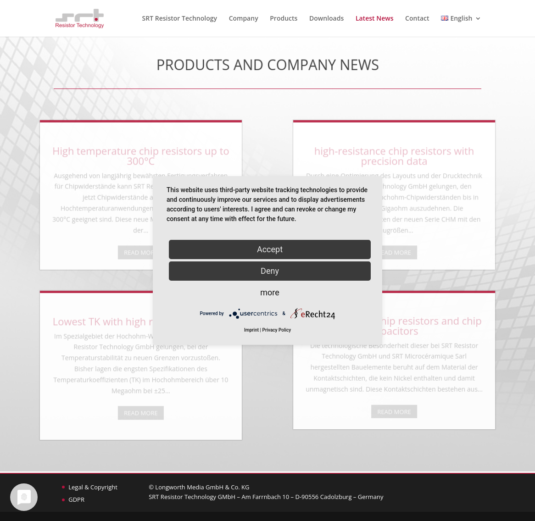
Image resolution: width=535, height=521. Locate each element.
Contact (417, 18)
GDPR (76, 499)
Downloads (326, 18)
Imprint (251, 330)
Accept (270, 249)
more (269, 292)
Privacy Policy (276, 330)
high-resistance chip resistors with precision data (442, 160)
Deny (270, 271)
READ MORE (93, 257)
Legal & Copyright (92, 487)
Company (243, 18)
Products (283, 18)
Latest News (375, 18)
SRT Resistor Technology (179, 18)
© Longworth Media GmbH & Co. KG (199, 487)
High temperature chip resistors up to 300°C (92, 160)
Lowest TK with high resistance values (93, 325)
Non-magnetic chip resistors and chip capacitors (442, 329)
